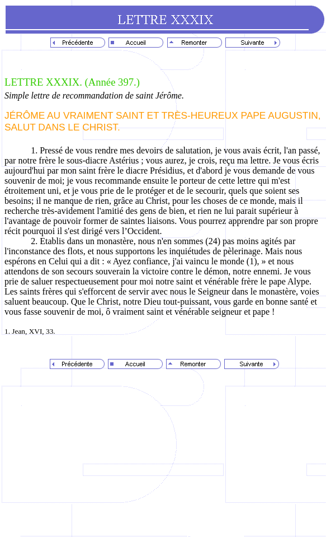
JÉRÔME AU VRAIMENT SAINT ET (83, 115)
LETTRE (25, 82)
